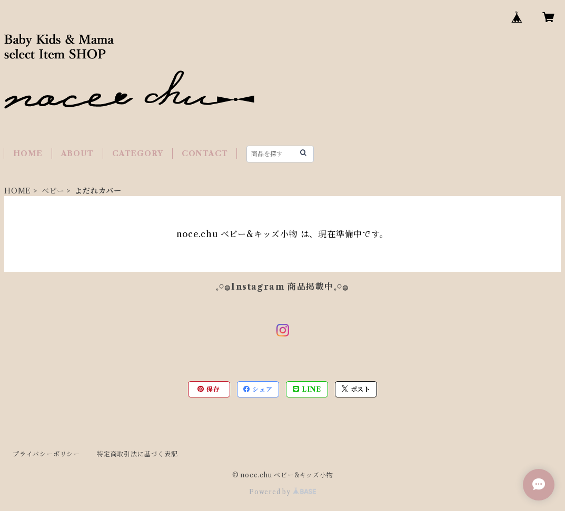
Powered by (282, 492)
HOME (27, 153)
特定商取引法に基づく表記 (137, 454)
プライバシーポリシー (46, 454)
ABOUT (77, 153)
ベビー (53, 191)
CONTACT (205, 153)
